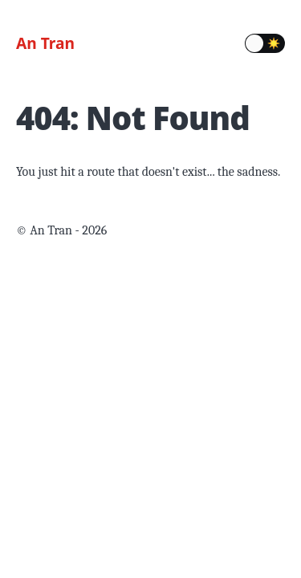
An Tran (45, 43)
